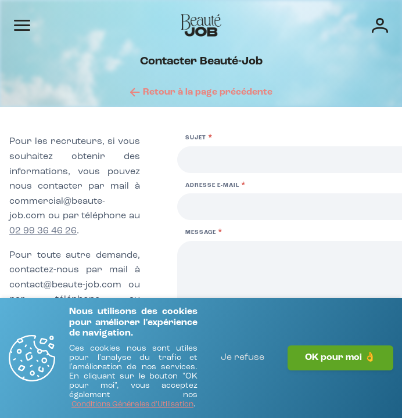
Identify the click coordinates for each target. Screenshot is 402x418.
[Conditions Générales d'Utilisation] (132, 405)
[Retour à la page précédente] (201, 92)
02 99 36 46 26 (43, 231)
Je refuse (242, 357)
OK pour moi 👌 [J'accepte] (340, 357)
